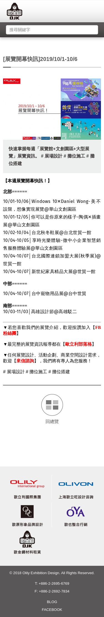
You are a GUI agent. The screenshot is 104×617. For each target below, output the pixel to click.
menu (96, 12)
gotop (94, 607)
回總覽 (52, 421)
